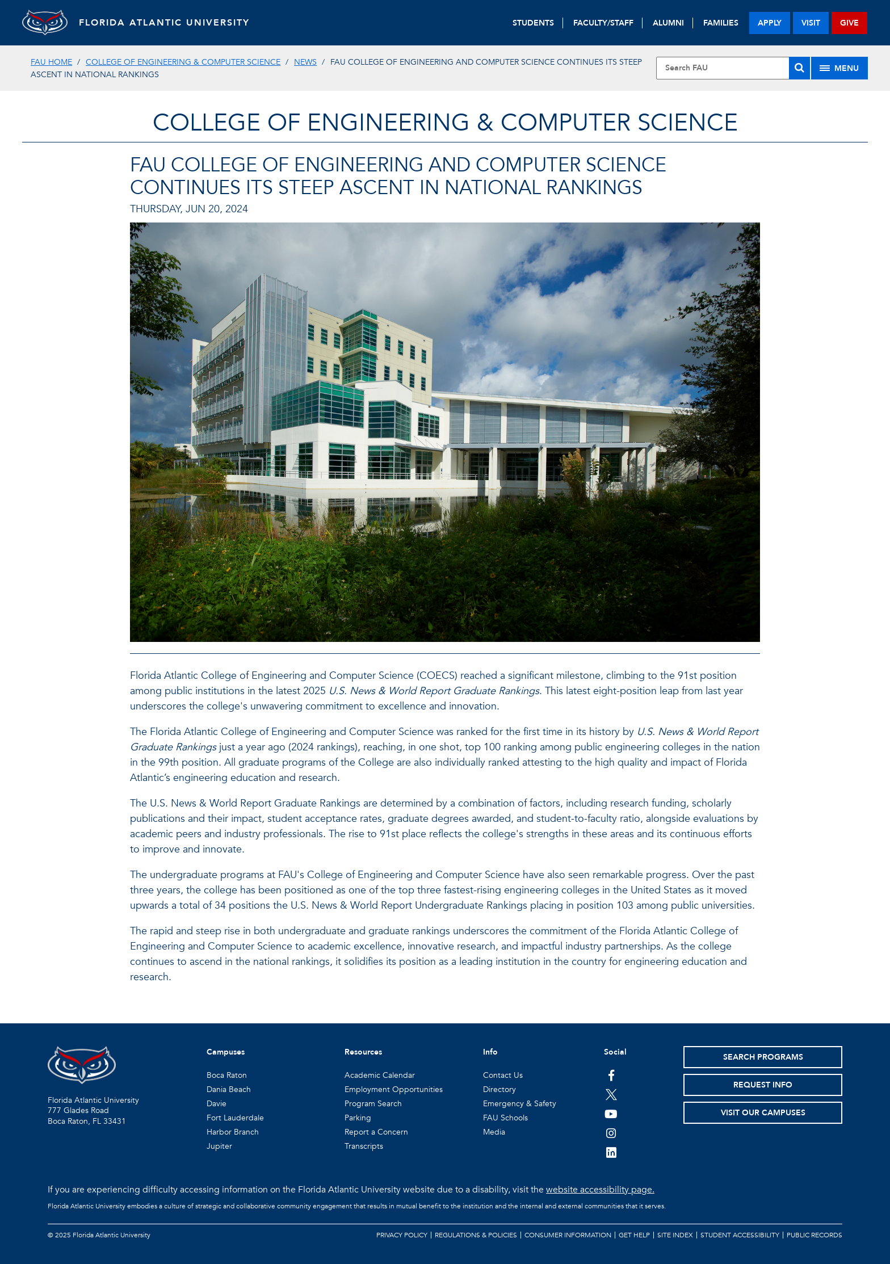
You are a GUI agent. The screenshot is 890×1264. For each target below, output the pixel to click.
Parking (358, 1117)
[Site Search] (732, 68)
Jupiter (219, 1146)
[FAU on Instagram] (611, 1133)
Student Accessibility (739, 1235)
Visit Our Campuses (763, 1112)
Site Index (675, 1235)
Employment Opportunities (394, 1089)
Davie (216, 1103)
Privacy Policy (401, 1235)
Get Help (634, 1235)
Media (494, 1132)
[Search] (799, 68)
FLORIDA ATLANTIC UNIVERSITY (164, 22)
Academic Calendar (380, 1075)
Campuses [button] (226, 1052)
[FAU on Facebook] (611, 1075)
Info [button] (490, 1052)
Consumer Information (567, 1235)
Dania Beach (229, 1089)
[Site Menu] (839, 68)
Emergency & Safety (519, 1103)
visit (810, 23)
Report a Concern (376, 1132)
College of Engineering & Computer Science (183, 62)
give (849, 23)
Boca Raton (227, 1075)
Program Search (373, 1103)
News (305, 62)
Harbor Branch (233, 1132)
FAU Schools (505, 1117)
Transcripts (364, 1146)
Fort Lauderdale (235, 1117)
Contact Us (503, 1075)
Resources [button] (363, 1052)
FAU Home (51, 62)
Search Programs (763, 1057)
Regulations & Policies (476, 1235)
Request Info (762, 1085)
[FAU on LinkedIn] (611, 1152)
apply (770, 23)
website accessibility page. (600, 1189)
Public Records (814, 1235)
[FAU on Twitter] (611, 1094)
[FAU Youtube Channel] (611, 1113)
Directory (499, 1089)
